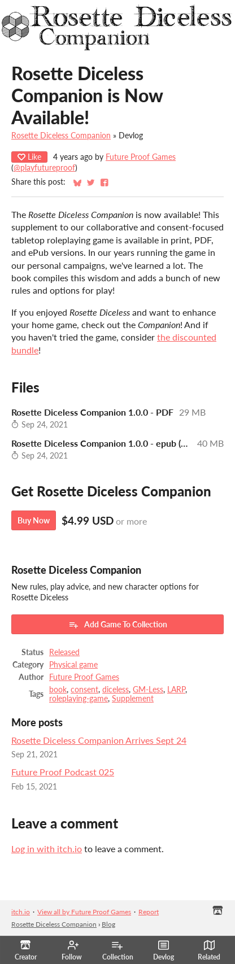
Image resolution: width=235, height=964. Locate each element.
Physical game (73, 664)
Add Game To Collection (117, 625)
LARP (176, 689)
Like (29, 157)
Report (148, 912)
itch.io (20, 912)
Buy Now (34, 520)
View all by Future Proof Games (84, 912)
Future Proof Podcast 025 (62, 771)
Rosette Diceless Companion (61, 135)
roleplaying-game (78, 698)
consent (84, 689)
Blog (108, 924)
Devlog (163, 950)
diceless (115, 689)
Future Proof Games (141, 157)
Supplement (133, 698)
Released (64, 652)
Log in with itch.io (46, 848)
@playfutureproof (44, 167)
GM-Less (148, 689)
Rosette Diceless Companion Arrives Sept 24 (98, 740)
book (58, 689)
